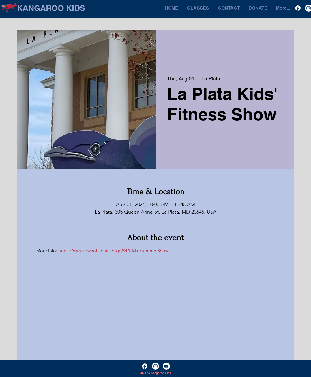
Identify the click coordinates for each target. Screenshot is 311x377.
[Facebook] (297, 8)
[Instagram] (155, 366)
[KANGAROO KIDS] (51, 8)
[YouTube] (166, 366)
